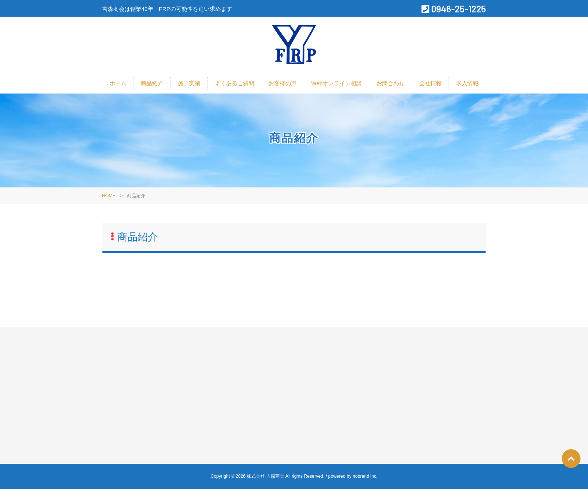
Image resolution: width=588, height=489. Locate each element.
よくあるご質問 (234, 83)
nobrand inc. (364, 476)
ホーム (118, 83)
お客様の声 (282, 83)
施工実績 (189, 83)
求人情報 (467, 83)
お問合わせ (390, 83)
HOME (109, 195)
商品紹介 (152, 83)
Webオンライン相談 (336, 83)
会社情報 (430, 83)
